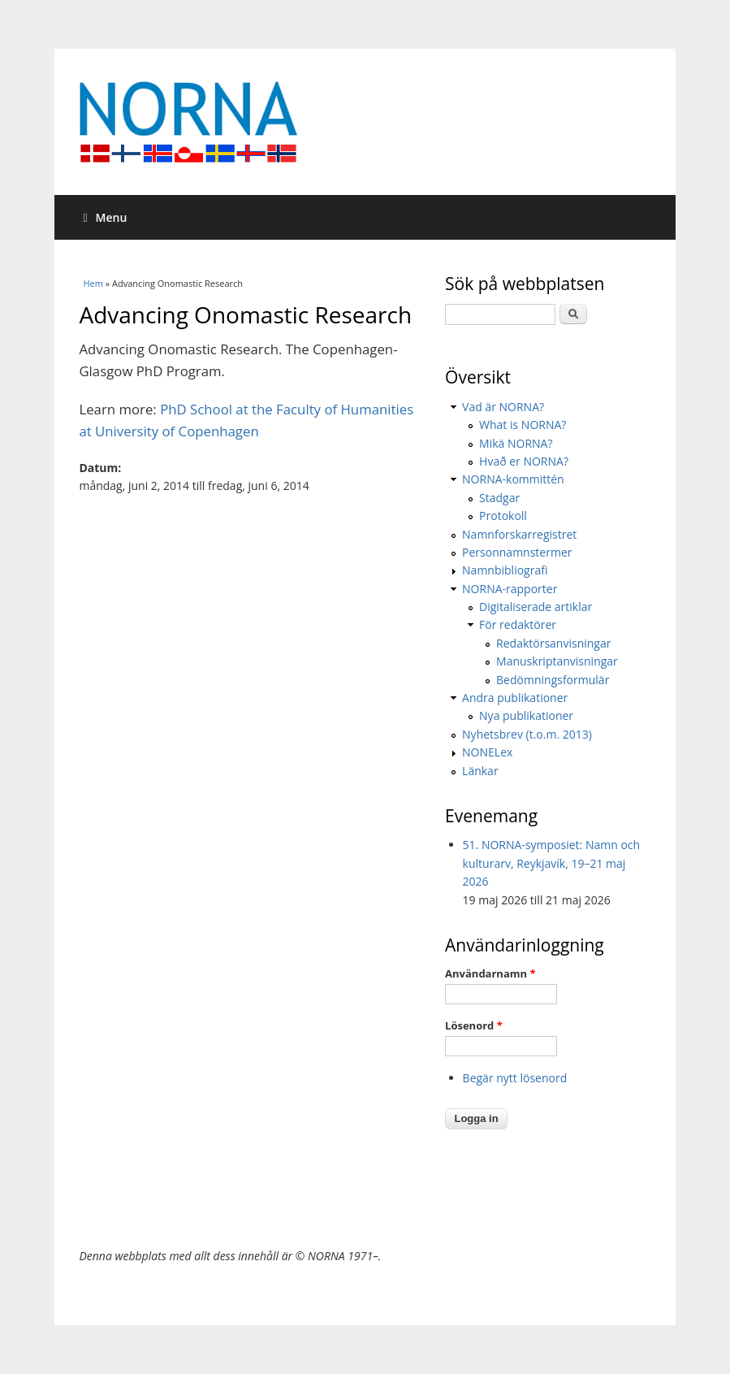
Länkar (480, 770)
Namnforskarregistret (519, 534)
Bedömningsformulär (552, 679)
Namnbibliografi (504, 570)
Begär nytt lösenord (515, 1078)
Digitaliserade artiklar (535, 606)
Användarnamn (490, 973)
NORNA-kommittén (513, 479)
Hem (92, 283)
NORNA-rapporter (509, 588)
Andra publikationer (515, 697)
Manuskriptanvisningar (557, 661)
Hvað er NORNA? (523, 461)
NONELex (487, 752)
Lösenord (474, 1025)
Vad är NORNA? (503, 406)
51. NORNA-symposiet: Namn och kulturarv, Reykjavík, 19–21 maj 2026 (552, 863)
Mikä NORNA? (515, 443)
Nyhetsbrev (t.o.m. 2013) (527, 734)
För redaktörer (517, 624)
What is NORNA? (522, 424)
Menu (105, 217)
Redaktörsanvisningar (553, 643)
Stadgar (499, 497)
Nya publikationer (526, 715)
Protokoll (503, 515)
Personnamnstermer (517, 552)
